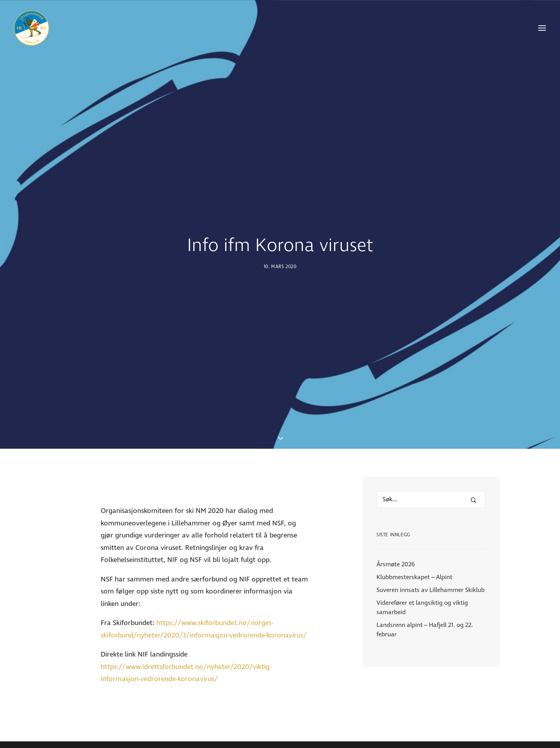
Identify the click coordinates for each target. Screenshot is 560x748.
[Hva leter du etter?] (430, 453)
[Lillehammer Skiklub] (31, 28)
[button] (542, 28)
